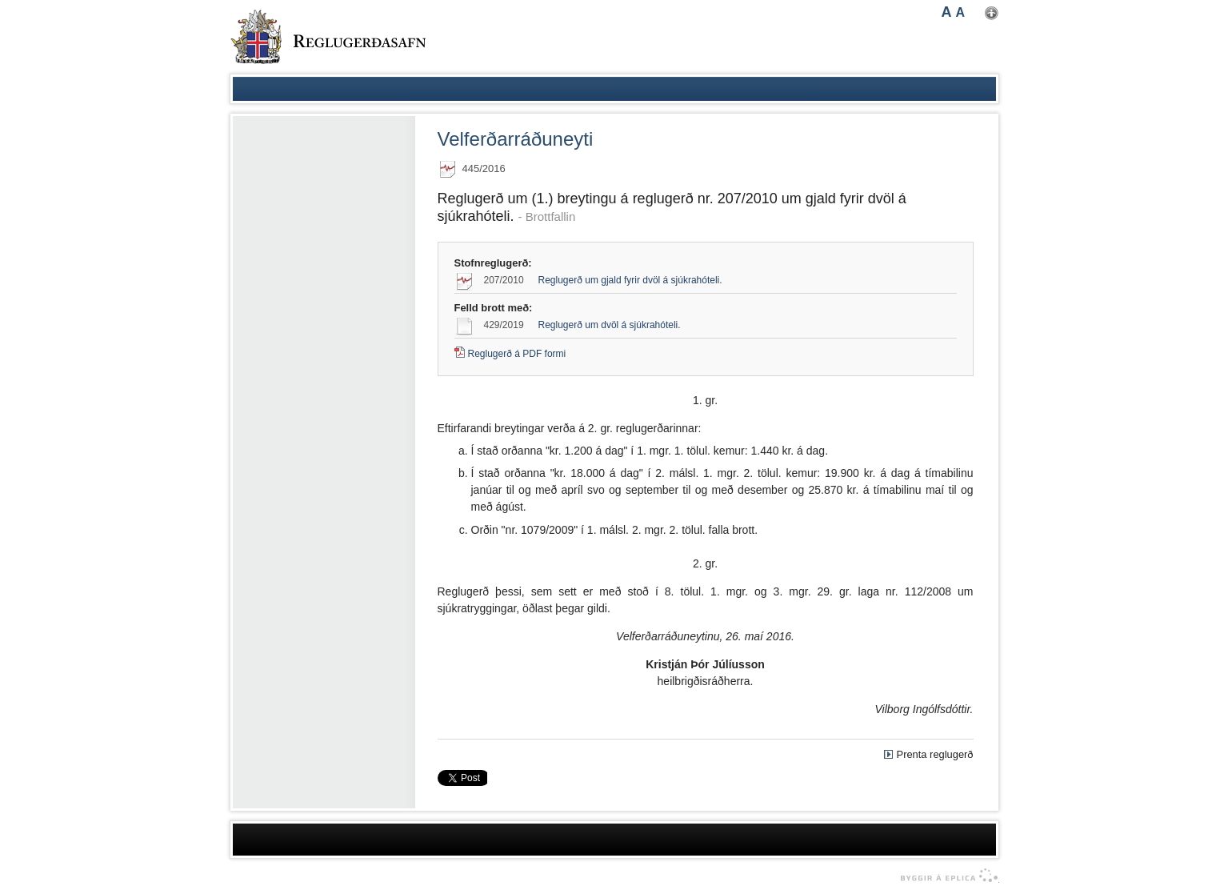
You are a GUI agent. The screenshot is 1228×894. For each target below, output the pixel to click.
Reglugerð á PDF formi (517, 353)
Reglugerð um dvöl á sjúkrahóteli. (609, 325)
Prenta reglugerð (935, 754)
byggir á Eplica (945, 876)
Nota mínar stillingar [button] (991, 13)
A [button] (947, 12)
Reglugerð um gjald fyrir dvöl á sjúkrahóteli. (630, 280)
